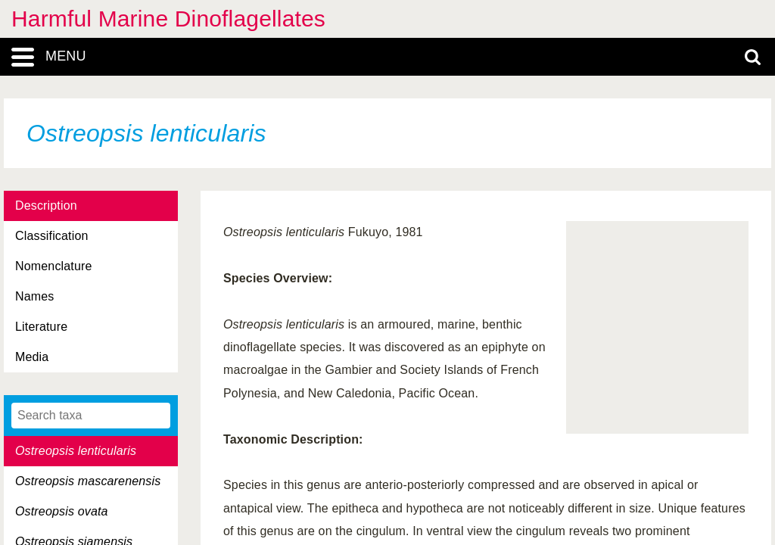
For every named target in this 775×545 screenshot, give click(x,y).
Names (34, 296)
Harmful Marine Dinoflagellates (168, 18)
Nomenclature (53, 266)
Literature (41, 326)
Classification (52, 235)
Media (31, 356)
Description (46, 205)
